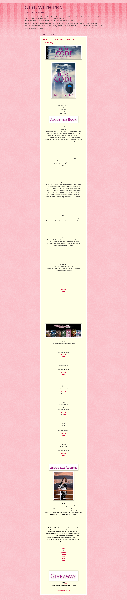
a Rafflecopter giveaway (63, 590)
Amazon (64, 291)
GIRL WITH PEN (44, 7)
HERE (65, 584)
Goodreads (63, 289)
